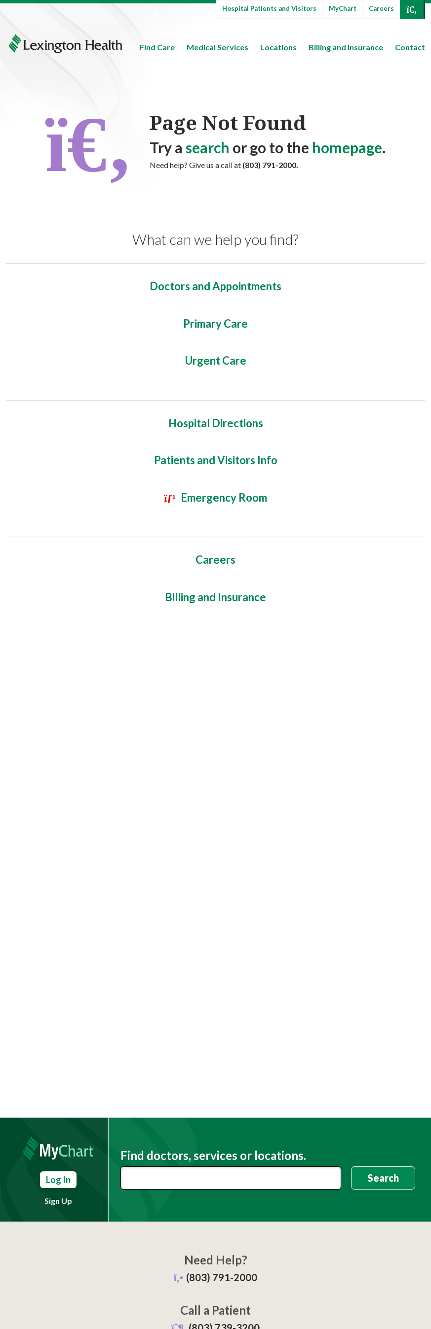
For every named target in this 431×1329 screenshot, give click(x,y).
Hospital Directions (215, 423)
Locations (278, 47)
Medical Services (217, 47)
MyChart (342, 8)
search (208, 147)
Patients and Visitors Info (215, 460)
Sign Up (58, 1200)
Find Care (157, 47)
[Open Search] (412, 9)
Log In (58, 1179)
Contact (410, 47)
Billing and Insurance (346, 47)
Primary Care (215, 323)
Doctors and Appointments (215, 286)
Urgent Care (215, 360)
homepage (347, 147)
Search (383, 1178)
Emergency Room (224, 497)
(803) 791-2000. (270, 165)
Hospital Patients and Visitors (269, 8)
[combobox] (230, 1178)
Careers (381, 8)
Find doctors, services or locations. (213, 1155)
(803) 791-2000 (221, 1277)
